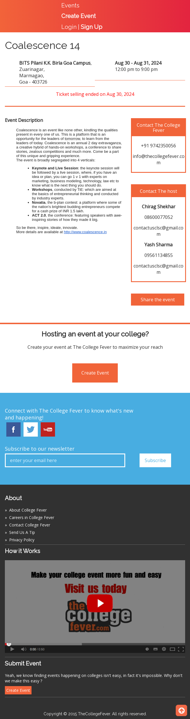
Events (70, 5)
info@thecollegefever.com (159, 159)
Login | (81, 26)
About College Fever (28, 510)
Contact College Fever (29, 525)
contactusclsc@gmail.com (158, 231)
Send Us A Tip (22, 532)
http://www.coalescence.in (85, 232)
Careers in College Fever (31, 517)
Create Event (95, 373)
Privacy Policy (21, 539)
